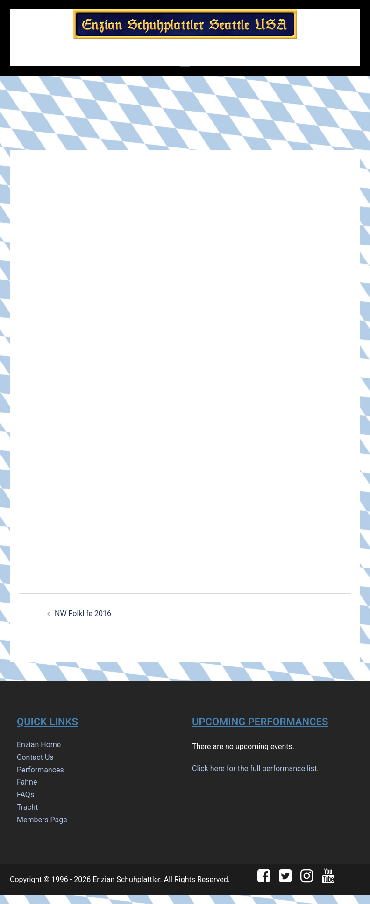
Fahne (27, 782)
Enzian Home (39, 744)
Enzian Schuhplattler (126, 879)
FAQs (25, 794)
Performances (40, 769)
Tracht (27, 807)
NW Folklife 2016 (83, 613)
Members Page (42, 819)
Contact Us (35, 757)
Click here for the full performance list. (255, 768)
